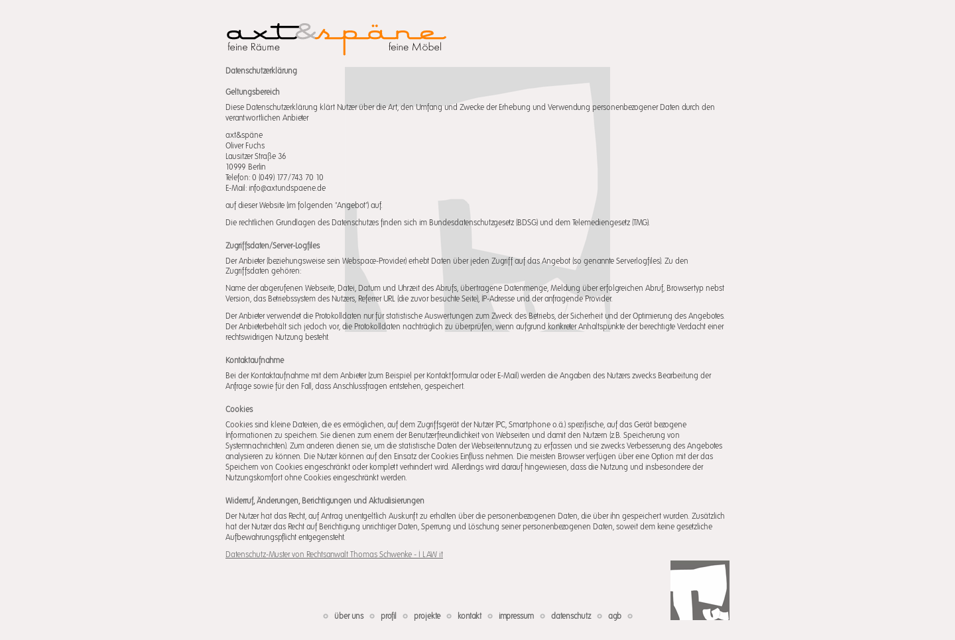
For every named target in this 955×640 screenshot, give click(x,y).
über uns (348, 616)
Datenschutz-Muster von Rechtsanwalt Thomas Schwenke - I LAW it (334, 555)
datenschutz (571, 616)
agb (614, 616)
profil (389, 616)
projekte (427, 616)
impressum (516, 616)
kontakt (469, 616)
